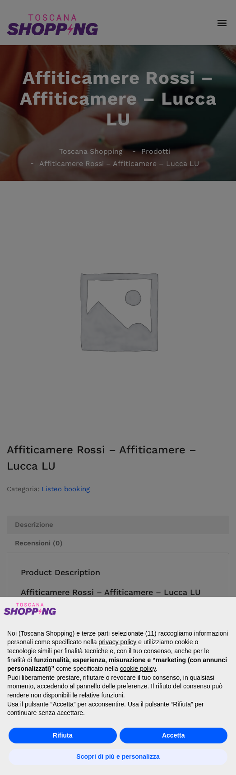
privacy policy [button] (117, 642)
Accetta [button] (173, 735)
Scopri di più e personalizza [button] (117, 756)
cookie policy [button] (138, 668)
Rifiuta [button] (63, 735)
